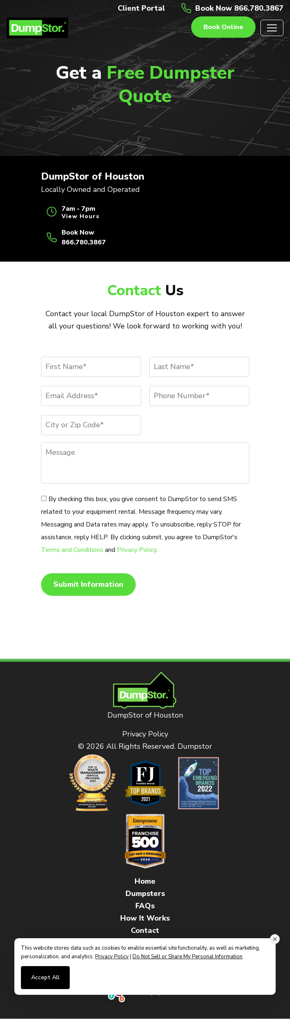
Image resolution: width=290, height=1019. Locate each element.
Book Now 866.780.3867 (239, 8)
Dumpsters (145, 893)
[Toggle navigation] (271, 28)
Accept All (45, 977)
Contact (145, 930)
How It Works (145, 918)
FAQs (145, 906)
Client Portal (141, 8)
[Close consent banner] (275, 939)
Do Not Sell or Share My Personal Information (187, 956)
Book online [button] (223, 27)
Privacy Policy (136, 549)
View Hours (81, 216)
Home (145, 881)
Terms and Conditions (72, 549)
